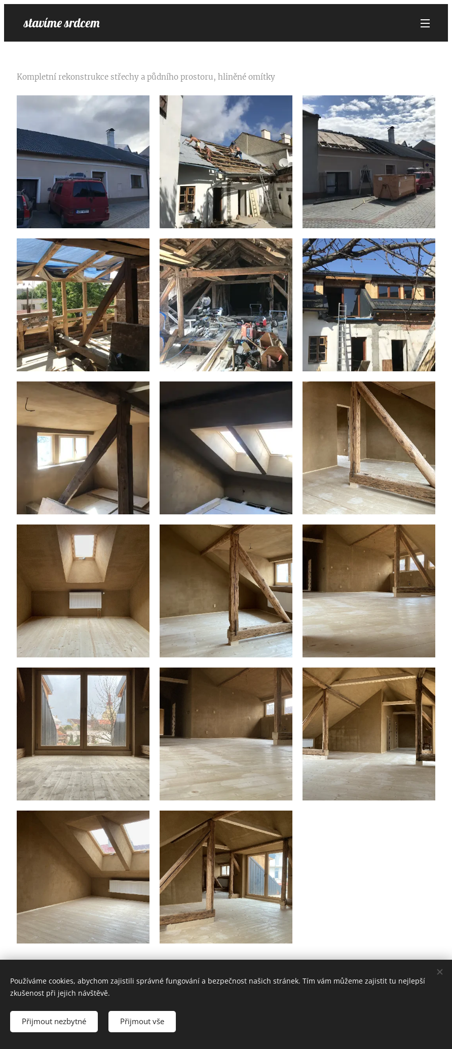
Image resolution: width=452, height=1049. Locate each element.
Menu (425, 23)
